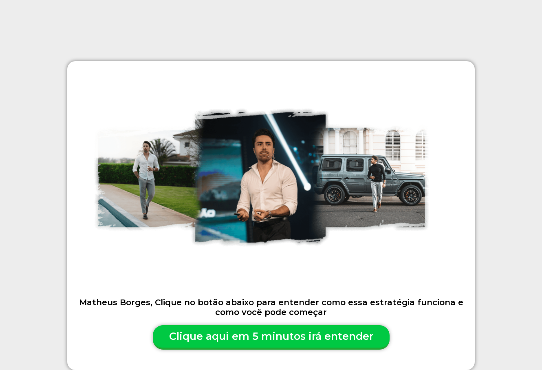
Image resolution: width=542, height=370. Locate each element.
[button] (271, 337)
